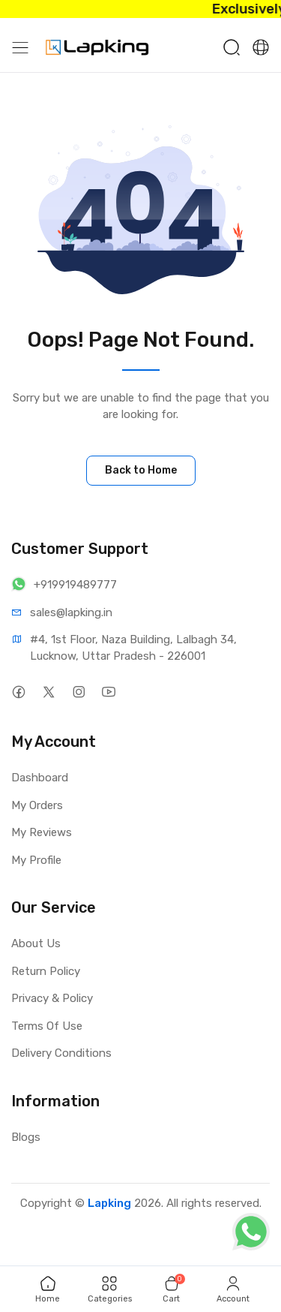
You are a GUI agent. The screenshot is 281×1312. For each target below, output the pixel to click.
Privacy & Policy (52, 998)
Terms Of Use (46, 1026)
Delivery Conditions (61, 1053)
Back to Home (141, 470)
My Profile (36, 860)
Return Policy (45, 971)
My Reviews (41, 832)
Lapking (109, 1203)
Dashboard (39, 777)
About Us (36, 943)
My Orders (37, 805)
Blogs (25, 1137)
